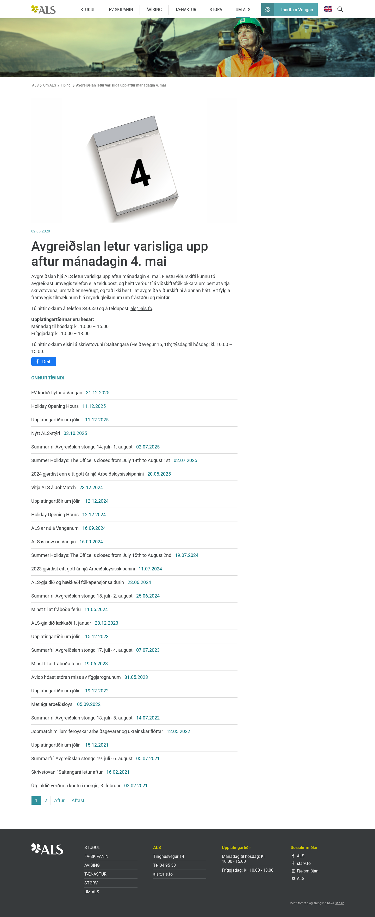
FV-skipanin (121, 9)
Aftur (59, 800)
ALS (35, 85)
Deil (46, 361)
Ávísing (154, 9)
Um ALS (243, 9)
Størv (216, 9)
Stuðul (88, 9)
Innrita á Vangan (297, 9)
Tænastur (185, 9)
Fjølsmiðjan (305, 871)
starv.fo (301, 863)
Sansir (339, 903)
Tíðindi (66, 85)
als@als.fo (141, 308)
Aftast (78, 800)
